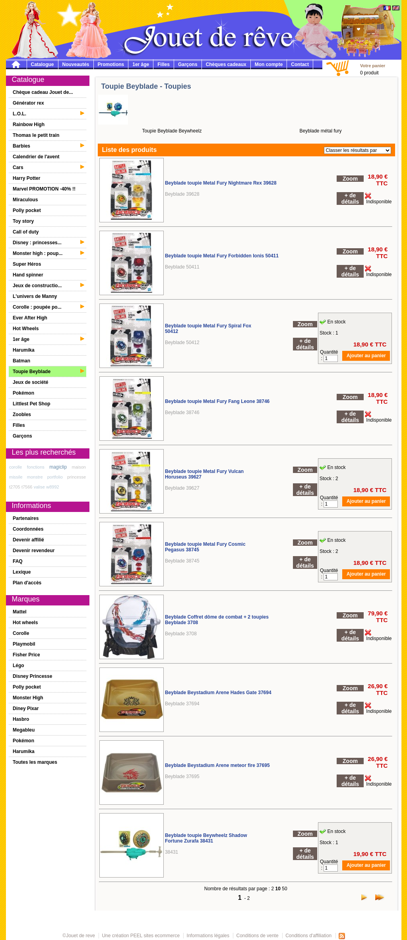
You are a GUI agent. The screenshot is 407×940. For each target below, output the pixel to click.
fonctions (36, 467)
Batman (21, 361)
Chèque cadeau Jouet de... (43, 92)
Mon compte (269, 64)
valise (39, 487)
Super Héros (27, 264)
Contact (300, 64)
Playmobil (24, 644)
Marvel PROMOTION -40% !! (44, 189)
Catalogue (42, 64)
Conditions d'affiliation (308, 935)
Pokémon (23, 393)
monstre (35, 477)
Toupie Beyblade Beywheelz (172, 131)
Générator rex (28, 103)
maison (79, 467)
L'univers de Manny (35, 296)
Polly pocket (27, 210)
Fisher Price (26, 655)
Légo (18, 665)
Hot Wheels (26, 328)
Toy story (23, 221)
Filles (163, 64)
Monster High (28, 698)
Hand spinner (28, 275)
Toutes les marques (35, 762)
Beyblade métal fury (320, 131)
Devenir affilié (28, 540)
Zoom (350, 178)
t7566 (27, 487)
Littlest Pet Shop (31, 404)
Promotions (111, 64)
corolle (15, 467)
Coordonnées (28, 529)
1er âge (140, 64)
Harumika (24, 350)
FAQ (18, 561)
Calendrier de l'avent (36, 157)
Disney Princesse (32, 676)
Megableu (24, 730)
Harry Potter (26, 178)
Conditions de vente (257, 935)
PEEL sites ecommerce (155, 935)
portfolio (55, 477)
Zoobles (22, 414)
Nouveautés (75, 64)
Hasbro (21, 719)
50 (284, 888)
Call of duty (26, 232)
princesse (76, 477)
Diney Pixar (26, 708)
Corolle (21, 633)
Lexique (22, 572)
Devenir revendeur (33, 550)
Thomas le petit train (36, 135)
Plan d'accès (27, 583)
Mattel (20, 612)
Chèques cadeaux (226, 64)
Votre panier (372, 65)
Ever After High (30, 318)
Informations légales (208, 935)
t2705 (14, 487)
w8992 (52, 487)
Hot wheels (25, 622)
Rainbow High (29, 124)
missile (16, 477)
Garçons (188, 64)
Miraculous (25, 199)
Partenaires (26, 518)
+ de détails (350, 198)
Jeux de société (30, 382)
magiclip (58, 467)
